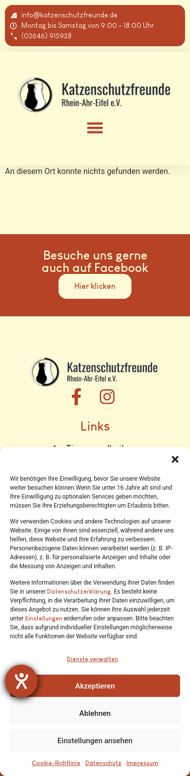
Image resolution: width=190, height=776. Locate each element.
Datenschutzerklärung (79, 591)
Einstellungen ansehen (95, 740)
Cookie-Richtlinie (56, 763)
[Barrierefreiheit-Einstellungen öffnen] (21, 681)
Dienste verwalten (92, 659)
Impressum (142, 763)
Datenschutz (103, 763)
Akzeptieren (95, 686)
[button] (175, 459)
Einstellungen (44, 618)
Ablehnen (95, 713)
